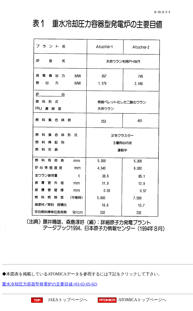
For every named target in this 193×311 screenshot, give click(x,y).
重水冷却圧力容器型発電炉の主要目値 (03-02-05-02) (49, 284)
